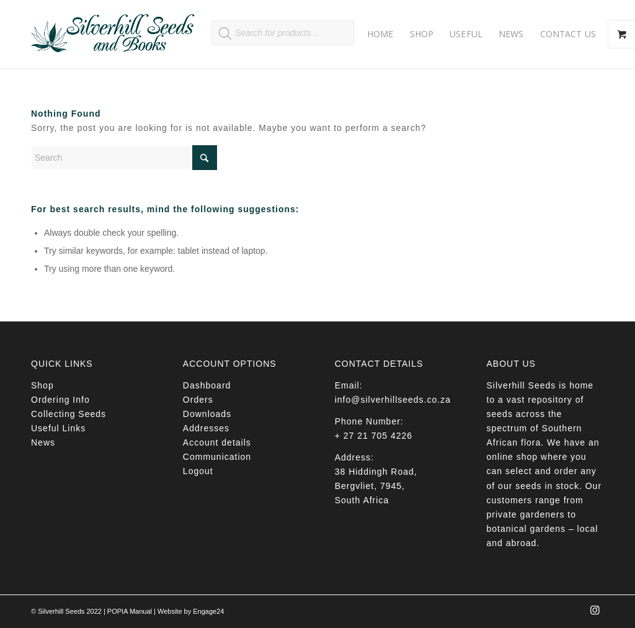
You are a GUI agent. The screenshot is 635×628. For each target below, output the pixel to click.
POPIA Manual (129, 611)
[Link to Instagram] (594, 613)
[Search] (124, 157)
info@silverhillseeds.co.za (393, 400)
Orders (198, 400)
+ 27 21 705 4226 (373, 436)
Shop (42, 385)
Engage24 (208, 611)
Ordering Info (60, 400)
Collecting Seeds (68, 414)
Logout (198, 471)
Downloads (207, 414)
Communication (217, 457)
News (43, 442)
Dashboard (207, 385)
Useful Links (58, 428)
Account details (217, 442)
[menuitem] (380, 34)
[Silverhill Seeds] (113, 34)
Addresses (206, 428)
